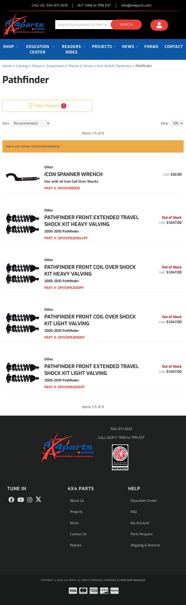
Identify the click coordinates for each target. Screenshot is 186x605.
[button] (100, 25)
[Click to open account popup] (159, 26)
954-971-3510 (121, 429)
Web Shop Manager (132, 580)
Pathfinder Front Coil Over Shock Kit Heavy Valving (90, 270)
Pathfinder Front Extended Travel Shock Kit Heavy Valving (91, 221)
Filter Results (47, 106)
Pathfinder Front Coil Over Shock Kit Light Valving (90, 320)
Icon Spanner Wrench (73, 174)
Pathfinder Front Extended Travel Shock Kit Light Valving (91, 370)
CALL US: (50, 6)
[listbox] (31, 123)
